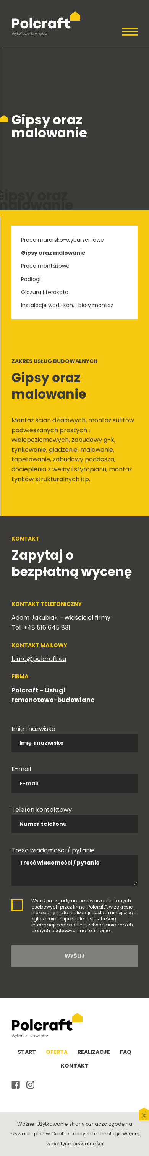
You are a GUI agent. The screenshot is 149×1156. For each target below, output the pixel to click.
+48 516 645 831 (46, 627)
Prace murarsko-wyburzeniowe (62, 240)
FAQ (125, 1052)
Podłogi (30, 279)
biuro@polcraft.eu (38, 659)
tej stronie (98, 930)
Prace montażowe (45, 266)
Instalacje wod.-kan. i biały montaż (67, 305)
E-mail (21, 769)
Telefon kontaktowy (41, 809)
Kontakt (75, 1066)
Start (27, 1052)
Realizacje (94, 1052)
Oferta (57, 1052)
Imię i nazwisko (33, 729)
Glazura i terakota (44, 292)
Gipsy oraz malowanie (53, 253)
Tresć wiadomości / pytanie (53, 850)
